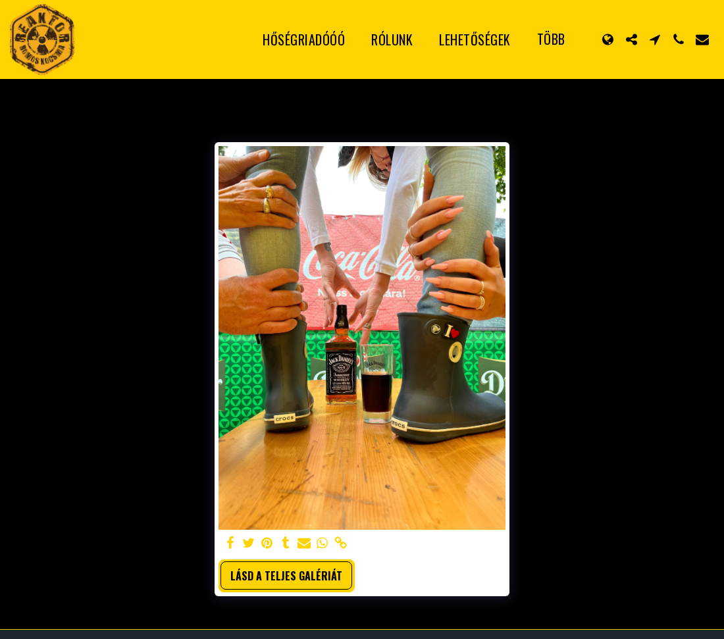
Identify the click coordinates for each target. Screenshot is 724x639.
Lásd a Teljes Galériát (286, 576)
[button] (631, 39)
